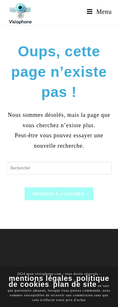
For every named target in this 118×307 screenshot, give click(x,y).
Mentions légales (41, 278)
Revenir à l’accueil (59, 193)
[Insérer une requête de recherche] (59, 168)
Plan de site (75, 284)
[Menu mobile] (99, 11)
